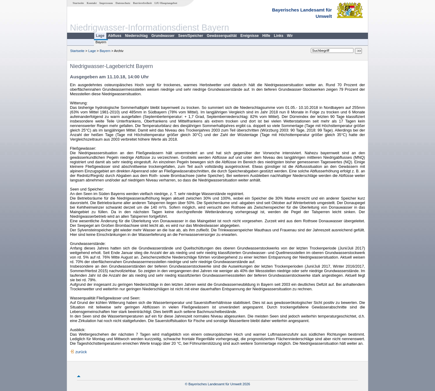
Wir (290, 36)
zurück (81, 352)
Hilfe (266, 36)
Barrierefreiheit (142, 3)
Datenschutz (123, 3)
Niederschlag (136, 36)
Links (278, 36)
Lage (100, 36)
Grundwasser (163, 36)
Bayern (100, 42)
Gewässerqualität (222, 36)
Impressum (106, 3)
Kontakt (92, 3)
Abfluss (114, 36)
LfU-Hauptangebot (165, 3)
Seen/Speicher (190, 36)
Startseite (78, 3)
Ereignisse (249, 36)
